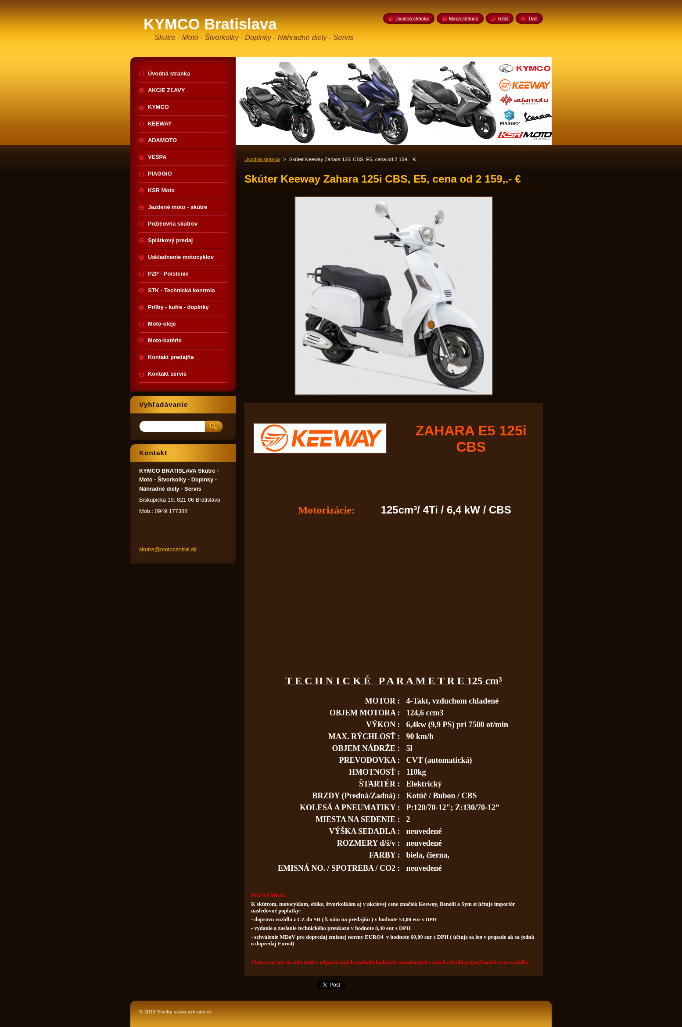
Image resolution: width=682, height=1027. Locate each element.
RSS (503, 18)
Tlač (532, 18)
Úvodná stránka (262, 159)
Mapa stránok (463, 18)
